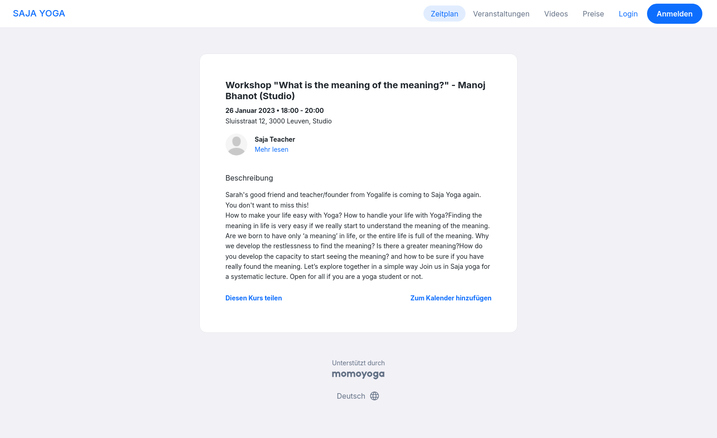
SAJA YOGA (39, 13)
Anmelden (675, 13)
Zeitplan (445, 13)
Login (628, 13)
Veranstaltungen (501, 13)
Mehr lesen (272, 149)
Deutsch (358, 395)
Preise (593, 13)
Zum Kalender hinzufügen (451, 298)
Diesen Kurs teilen (253, 298)
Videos (556, 13)
